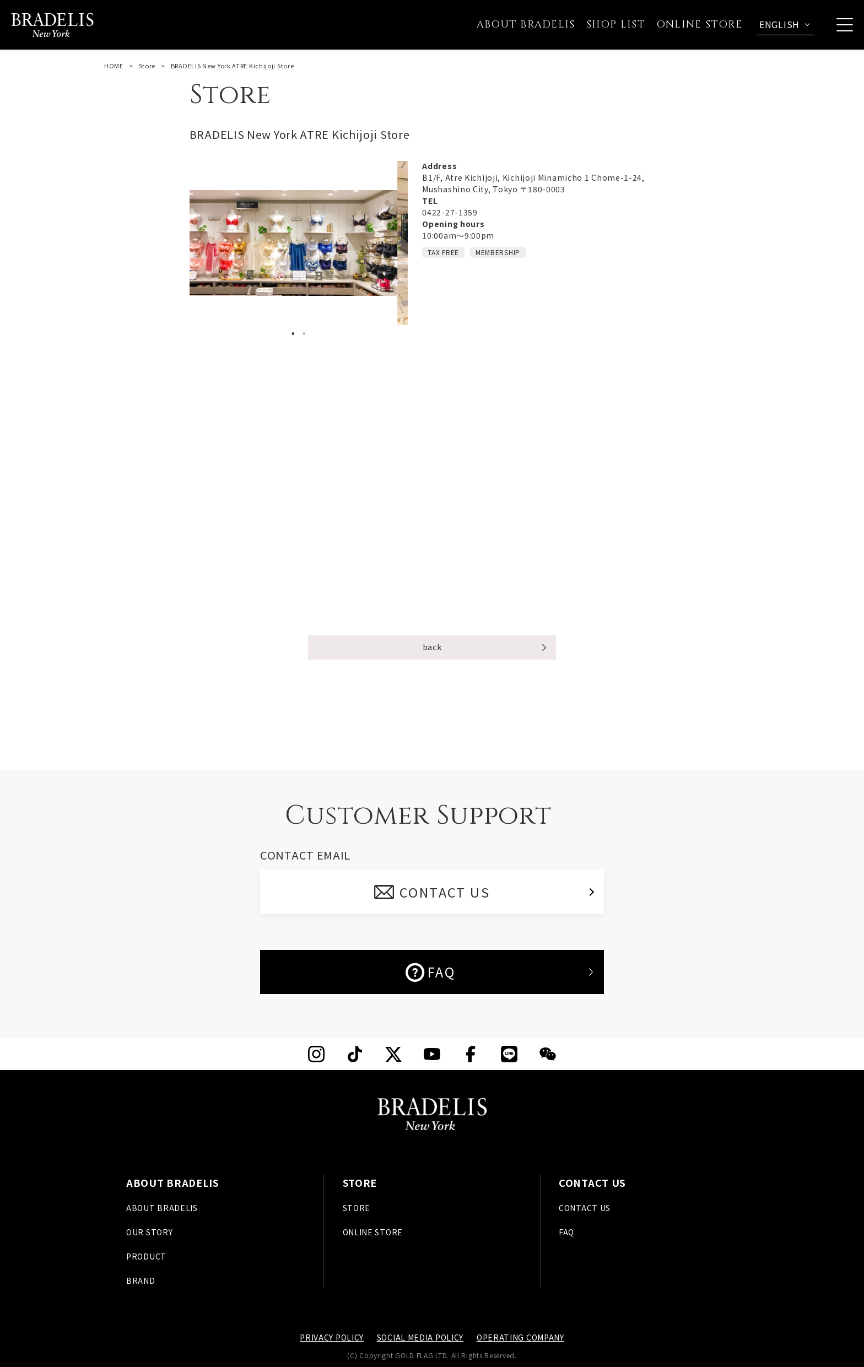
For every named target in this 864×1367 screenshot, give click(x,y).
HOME (113, 65)
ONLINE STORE (373, 1232)
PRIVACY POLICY (332, 1337)
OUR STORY (149, 1232)
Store (147, 65)
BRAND (140, 1280)
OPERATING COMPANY (520, 1337)
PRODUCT (146, 1256)
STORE (357, 1207)
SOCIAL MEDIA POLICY (420, 1337)
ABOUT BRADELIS (162, 1207)
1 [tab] (293, 333)
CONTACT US (444, 891)
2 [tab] (304, 333)
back (432, 646)
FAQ (430, 972)
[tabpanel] (299, 243)
